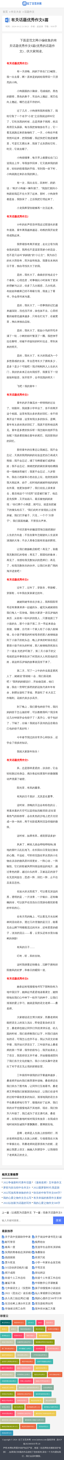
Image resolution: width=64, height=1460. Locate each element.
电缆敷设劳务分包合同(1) (44, 1342)
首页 (5, 11)
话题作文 (29, 11)
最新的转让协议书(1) (24, 1394)
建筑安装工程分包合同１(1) (11, 1420)
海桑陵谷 (40, 1252)
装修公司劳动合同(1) (43, 1381)
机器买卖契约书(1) (28, 1426)
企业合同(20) (47, 1387)
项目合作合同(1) (39, 1374)
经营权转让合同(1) (23, 1374)
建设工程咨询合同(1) (24, 1368)
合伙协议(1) (40, 1348)
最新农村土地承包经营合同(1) (29, 1387)
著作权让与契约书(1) (51, 1407)
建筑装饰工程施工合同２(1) (34, 1420)
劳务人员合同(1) (25, 1381)
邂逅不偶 (10, 1283)
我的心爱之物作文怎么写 (17, 1198)
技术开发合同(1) (53, 1348)
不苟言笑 (40, 1267)
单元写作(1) (6, 1322)
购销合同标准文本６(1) (10, 1426)
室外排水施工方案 (45, 1308)
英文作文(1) (40, 1329)
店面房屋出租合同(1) (9, 1381)
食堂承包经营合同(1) (43, 1394)
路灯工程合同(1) (7, 1368)
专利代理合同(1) (7, 1413)
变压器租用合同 (44, 1303)
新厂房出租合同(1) (8, 1348)
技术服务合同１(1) (33, 1407)
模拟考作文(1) (19, 1322)
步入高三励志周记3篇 (17, 1298)
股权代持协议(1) (7, 1355)
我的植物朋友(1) (44, 1335)
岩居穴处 (40, 1257)
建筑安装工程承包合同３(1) (45, 1413)
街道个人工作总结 (15, 1277)
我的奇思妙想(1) (25, 1329)
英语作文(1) (18, 1335)
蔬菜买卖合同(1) (41, 1368)
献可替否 (10, 1242)
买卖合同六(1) (6, 1433)
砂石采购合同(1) (55, 1374)
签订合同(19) (18, 1407)
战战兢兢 (10, 1257)
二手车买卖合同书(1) (40, 1355)
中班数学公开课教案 (46, 1283)
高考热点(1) (6, 1335)
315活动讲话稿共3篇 (16, 1267)
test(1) (40, 1322)
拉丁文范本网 (24, 1439)
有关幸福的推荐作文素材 (47, 1198)
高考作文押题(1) (53, 1329)
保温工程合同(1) (7, 1342)
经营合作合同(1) (7, 1394)
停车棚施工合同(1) (25, 1348)
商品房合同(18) (36, 1400)
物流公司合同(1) (7, 1400)
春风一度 (10, 1247)
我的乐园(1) (30, 1335)
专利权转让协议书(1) (24, 1413)
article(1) (31, 1322)
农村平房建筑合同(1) (44, 1361)
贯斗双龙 (10, 1262)
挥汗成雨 (10, 1272)
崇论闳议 (40, 1272)
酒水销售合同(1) (22, 1355)
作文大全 (16, 11)
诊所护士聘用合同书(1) (10, 1361)
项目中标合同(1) (27, 1361)
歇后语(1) (49, 1322)
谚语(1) (13, 1329)
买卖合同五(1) (43, 1426)
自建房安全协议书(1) (24, 1342)
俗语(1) (4, 1329)
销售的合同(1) (22, 1400)
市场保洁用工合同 (15, 1308)
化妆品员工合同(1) (8, 1387)
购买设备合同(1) (7, 1374)
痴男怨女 (40, 1242)
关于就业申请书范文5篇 (48, 1236)
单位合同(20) (50, 1400)
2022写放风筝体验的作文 (17, 1192)
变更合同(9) (6, 1407)
